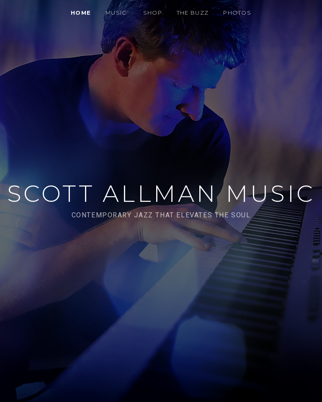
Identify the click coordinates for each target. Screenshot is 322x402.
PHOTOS (237, 12)
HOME (81, 12)
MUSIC (116, 12)
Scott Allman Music (161, 194)
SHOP (152, 12)
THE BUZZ (193, 12)
